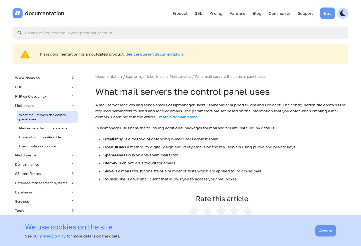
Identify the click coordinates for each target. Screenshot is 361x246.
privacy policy (53, 235)
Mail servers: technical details (43, 128)
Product (180, 13)
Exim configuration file (37, 146)
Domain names (45, 164)
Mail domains (45, 154)
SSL (198, 13)
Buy (327, 13)
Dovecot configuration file (40, 137)
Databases (45, 191)
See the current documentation (154, 54)
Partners (237, 13)
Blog (257, 13)
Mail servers (45, 105)
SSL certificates (45, 173)
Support (305, 13)
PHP (45, 86)
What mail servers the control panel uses (43, 117)
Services (45, 201)
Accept (325, 230)
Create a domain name (177, 116)
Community (279, 13)
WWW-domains (45, 77)
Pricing (215, 13)
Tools (45, 210)
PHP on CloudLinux (45, 96)
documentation (44, 13)
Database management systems (45, 182)
